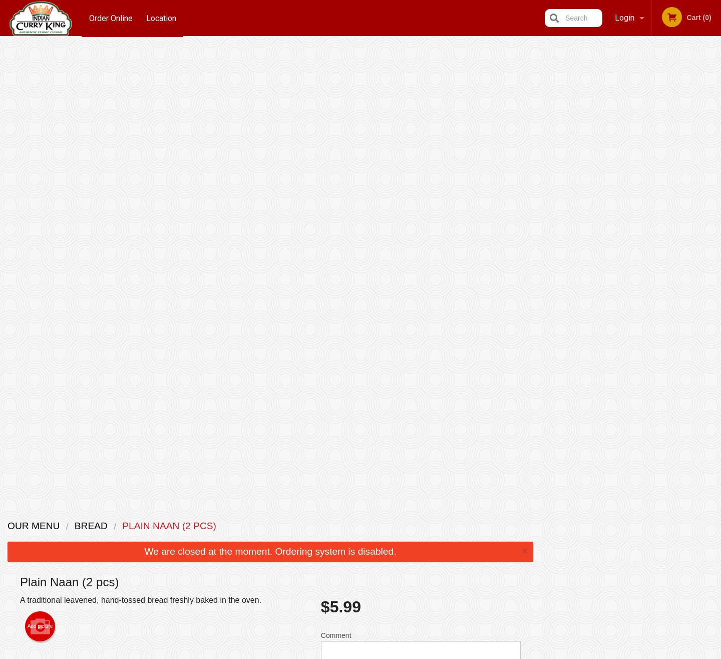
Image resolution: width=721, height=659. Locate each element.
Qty (351, 230)
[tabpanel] (631, 138)
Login (624, 18)
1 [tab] (594, 203)
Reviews (422, 525)
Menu (334, 525)
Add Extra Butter (416, 444)
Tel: (525, 550)
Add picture (40, 167)
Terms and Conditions (441, 538)
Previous (549, 138)
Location (162, 18)
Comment (421, 190)
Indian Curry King (158, 512)
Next (713, 138)
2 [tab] (609, 203)
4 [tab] (639, 203)
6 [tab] (669, 203)
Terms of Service (377, 652)
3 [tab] (624, 203)
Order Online (111, 18)
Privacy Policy (430, 550)
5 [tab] (654, 203)
